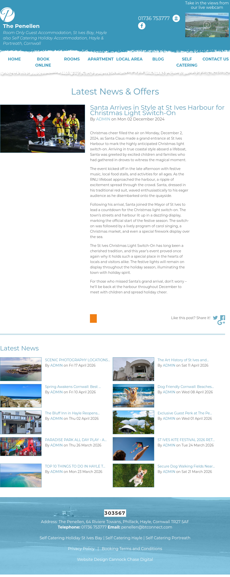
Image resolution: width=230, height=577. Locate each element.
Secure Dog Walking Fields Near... (186, 466)
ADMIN (103, 119)
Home (14, 59)
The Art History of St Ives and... (183, 360)
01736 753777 (154, 18)
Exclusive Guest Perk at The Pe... (185, 413)
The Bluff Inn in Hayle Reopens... (72, 413)
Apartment (101, 59)
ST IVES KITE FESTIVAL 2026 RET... (186, 440)
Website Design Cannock (101, 559)
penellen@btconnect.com (146, 527)
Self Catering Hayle (123, 538)
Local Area (129, 59)
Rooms (72, 59)
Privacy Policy (81, 548)
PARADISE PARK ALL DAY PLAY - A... (76, 440)
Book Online (43, 62)
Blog (158, 59)
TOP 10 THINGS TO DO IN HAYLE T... (75, 466)
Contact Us (215, 59)
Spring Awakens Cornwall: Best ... (73, 387)
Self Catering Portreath (168, 538)
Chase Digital (140, 559)
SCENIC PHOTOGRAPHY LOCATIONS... (77, 360)
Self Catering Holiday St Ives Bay (71, 538)
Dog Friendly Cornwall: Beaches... (186, 387)
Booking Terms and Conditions (132, 548)
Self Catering (186, 62)
